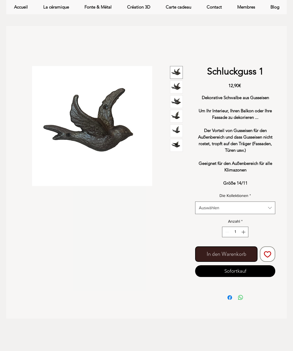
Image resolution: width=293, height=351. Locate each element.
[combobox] (235, 208)
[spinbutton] (235, 232)
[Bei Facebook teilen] (229, 297)
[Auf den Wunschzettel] (267, 254)
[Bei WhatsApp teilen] (240, 297)
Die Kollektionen (235, 195)
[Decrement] (226, 232)
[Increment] (244, 232)
